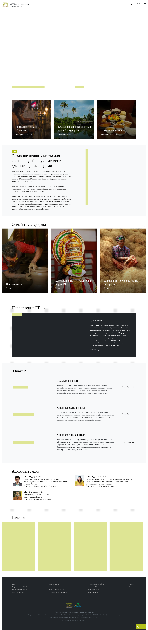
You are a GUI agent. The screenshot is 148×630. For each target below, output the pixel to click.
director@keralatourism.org (103, 486)
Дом (13, 584)
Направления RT (28, 308)
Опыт (50, 587)
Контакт (132, 587)
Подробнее (128, 387)
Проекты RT (92, 587)
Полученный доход (19, 589)
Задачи (131, 584)
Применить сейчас (24, 134)
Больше (10, 288)
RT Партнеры (92, 589)
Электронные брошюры (56, 592)
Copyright (83, 617)
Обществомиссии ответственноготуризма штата (20, 4)
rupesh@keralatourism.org (41, 499)
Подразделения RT (18, 587)
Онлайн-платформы (55, 589)
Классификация (17, 592)
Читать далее (25, 65)
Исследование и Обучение (97, 584)
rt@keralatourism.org (112, 615)
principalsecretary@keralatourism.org (45, 486)
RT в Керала (92, 592)
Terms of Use (93, 617)
